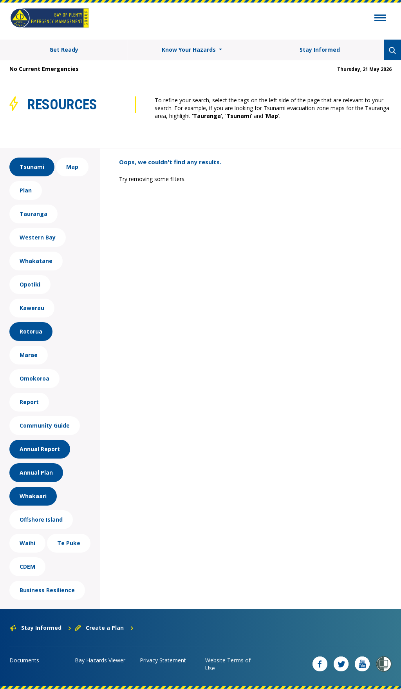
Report (29, 402)
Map (72, 166)
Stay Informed (320, 49)
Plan (26, 190)
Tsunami (32, 166)
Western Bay (38, 237)
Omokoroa (34, 378)
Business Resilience (47, 590)
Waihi (27, 543)
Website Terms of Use (228, 664)
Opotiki (30, 284)
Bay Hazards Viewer (100, 660)
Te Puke (68, 543)
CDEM (27, 566)
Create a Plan (104, 627)
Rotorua (31, 331)
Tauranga (33, 214)
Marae (29, 355)
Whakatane (36, 261)
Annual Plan (36, 472)
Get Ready (63, 49)
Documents (24, 660)
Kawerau (32, 308)
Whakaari (33, 496)
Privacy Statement (163, 660)
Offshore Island (41, 519)
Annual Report (40, 449)
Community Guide (45, 425)
